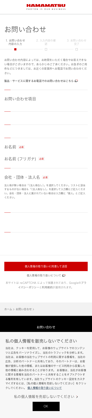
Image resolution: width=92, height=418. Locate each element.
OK (46, 406)
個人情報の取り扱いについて (44, 275)
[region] (46, 375)
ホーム (8, 309)
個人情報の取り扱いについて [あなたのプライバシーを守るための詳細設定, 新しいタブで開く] (44, 388)
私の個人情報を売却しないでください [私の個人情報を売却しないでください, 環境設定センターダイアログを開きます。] (44, 397)
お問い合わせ (24, 309)
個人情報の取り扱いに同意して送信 (46, 266)
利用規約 (47, 287)
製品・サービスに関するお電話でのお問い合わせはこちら (39, 81)
